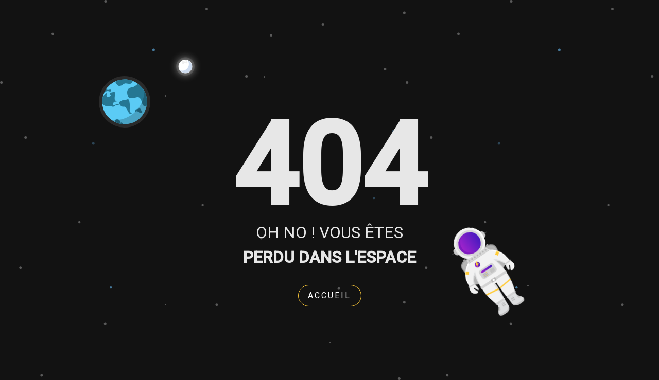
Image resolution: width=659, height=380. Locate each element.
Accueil (329, 295)
